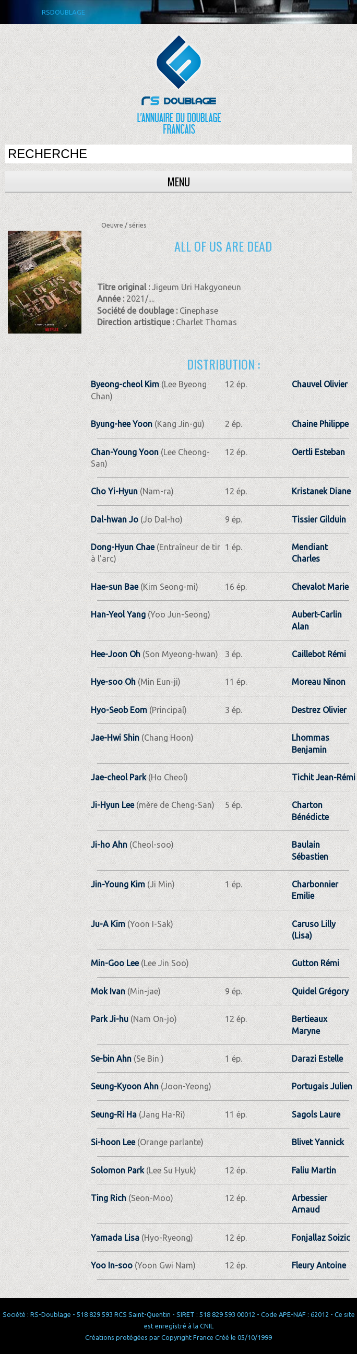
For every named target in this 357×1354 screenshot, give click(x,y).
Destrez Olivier (319, 710)
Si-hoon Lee (113, 1142)
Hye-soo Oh (113, 681)
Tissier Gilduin (319, 519)
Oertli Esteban (318, 452)
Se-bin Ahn (111, 1058)
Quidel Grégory (320, 991)
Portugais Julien (322, 1086)
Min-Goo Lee (115, 963)
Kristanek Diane (321, 491)
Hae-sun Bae (114, 586)
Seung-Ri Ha (114, 1114)
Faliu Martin (314, 1170)
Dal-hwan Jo (114, 519)
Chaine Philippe (320, 424)
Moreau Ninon (319, 681)
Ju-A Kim (108, 924)
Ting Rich (108, 1198)
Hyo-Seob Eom (119, 710)
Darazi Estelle (317, 1058)
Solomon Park (117, 1170)
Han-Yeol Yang (118, 614)
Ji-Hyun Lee (112, 805)
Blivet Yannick (318, 1142)
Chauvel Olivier (320, 384)
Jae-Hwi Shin (115, 737)
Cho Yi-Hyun (114, 491)
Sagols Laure (316, 1114)
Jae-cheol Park (118, 777)
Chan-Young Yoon (125, 452)
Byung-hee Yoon (121, 424)
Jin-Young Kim (118, 884)
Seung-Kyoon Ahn (125, 1086)
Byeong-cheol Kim (125, 384)
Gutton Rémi (315, 963)
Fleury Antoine (319, 1265)
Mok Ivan (108, 991)
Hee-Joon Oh (115, 654)
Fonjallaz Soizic (321, 1237)
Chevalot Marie (320, 586)
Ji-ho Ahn (109, 844)
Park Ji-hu (109, 1019)
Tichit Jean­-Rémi (323, 777)
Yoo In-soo (112, 1265)
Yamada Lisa (115, 1237)
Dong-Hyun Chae (122, 547)
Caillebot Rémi (319, 654)
